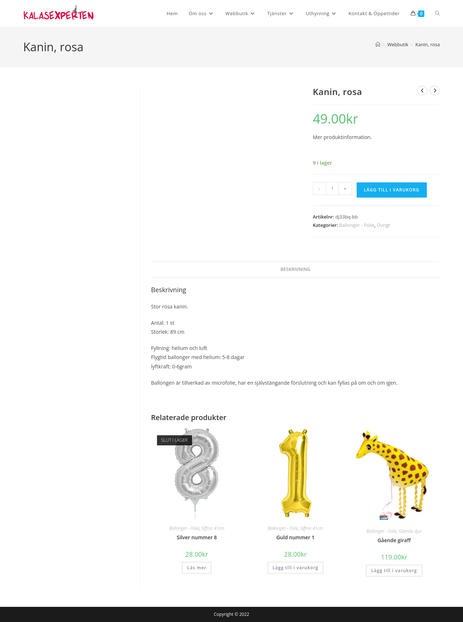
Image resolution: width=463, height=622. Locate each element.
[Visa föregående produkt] (422, 91)
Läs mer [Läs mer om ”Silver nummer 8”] (196, 568)
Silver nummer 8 (197, 537)
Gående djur (410, 531)
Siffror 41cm (212, 528)
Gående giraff (394, 540)
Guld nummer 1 (295, 537)
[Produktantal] (332, 188)
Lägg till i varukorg (392, 190)
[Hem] (377, 44)
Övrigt (383, 225)
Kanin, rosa (427, 44)
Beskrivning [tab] (295, 269)
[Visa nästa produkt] (435, 91)
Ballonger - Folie (356, 225)
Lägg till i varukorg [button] (295, 568)
